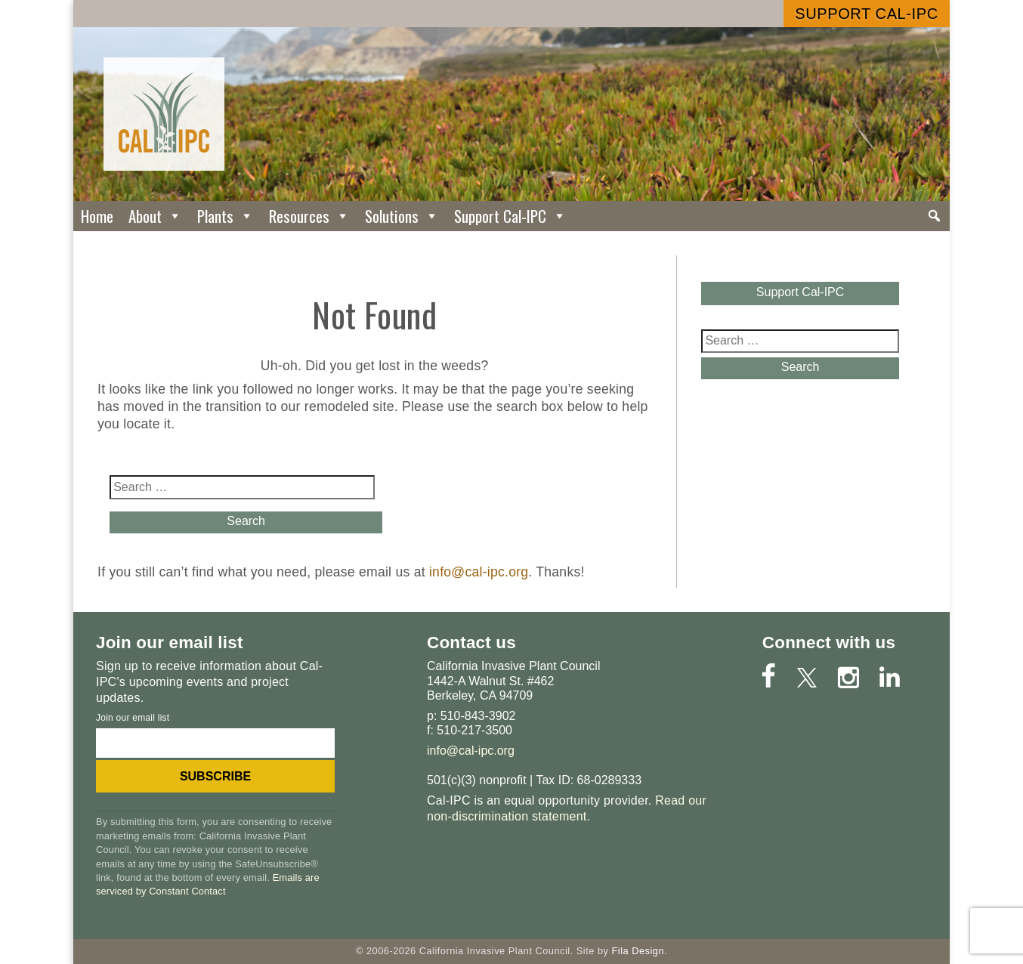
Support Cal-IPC (866, 13)
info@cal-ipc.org (478, 571)
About (155, 215)
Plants (225, 215)
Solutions (402, 215)
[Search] (934, 216)
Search (242, 520)
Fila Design (637, 950)
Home (97, 215)
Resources (309, 215)
